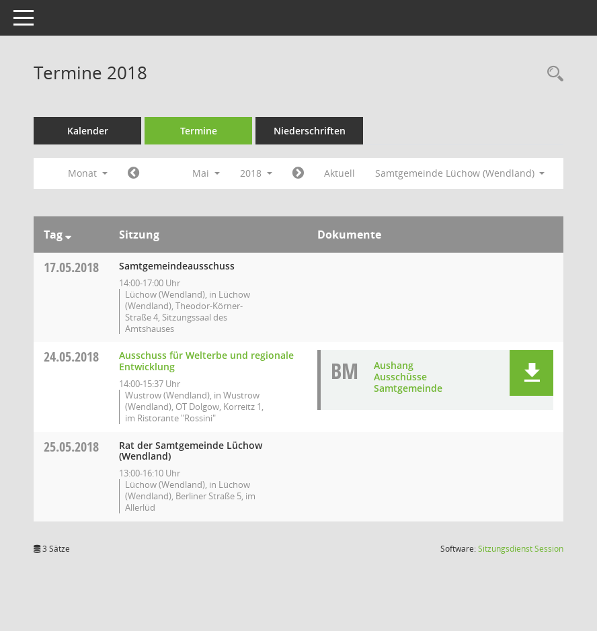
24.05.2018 (71, 356)
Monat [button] (88, 173)
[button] (531, 373)
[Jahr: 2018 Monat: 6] (298, 173)
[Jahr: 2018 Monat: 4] (133, 173)
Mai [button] (206, 173)
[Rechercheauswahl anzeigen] (552, 74)
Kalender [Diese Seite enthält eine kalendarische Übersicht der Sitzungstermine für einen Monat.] (87, 130)
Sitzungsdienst (520, 548)
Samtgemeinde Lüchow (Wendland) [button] (460, 173)
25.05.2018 (71, 446)
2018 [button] (256, 173)
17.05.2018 (71, 267)
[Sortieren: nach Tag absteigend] (68, 234)
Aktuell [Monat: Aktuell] (339, 173)
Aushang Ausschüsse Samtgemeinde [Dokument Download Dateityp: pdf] (408, 376)
